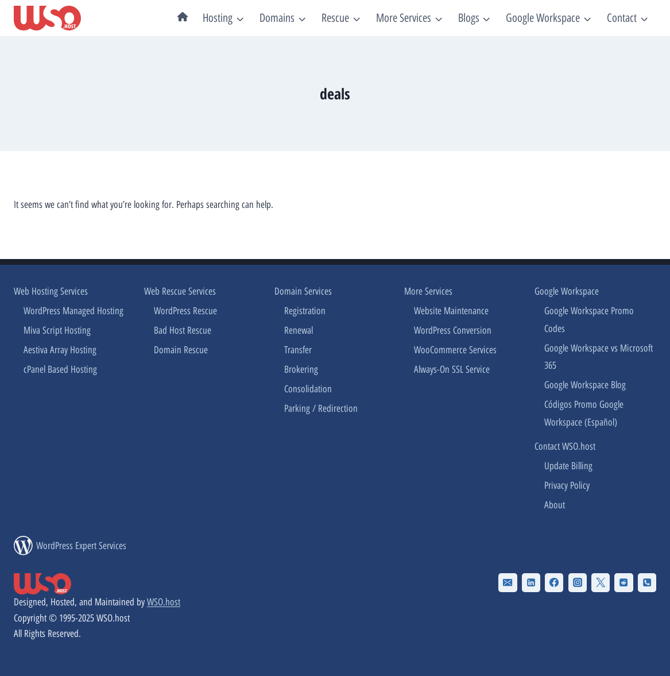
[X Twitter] (600, 582)
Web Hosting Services (51, 291)
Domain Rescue (181, 350)
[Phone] (647, 582)
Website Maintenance (451, 310)
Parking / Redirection (321, 408)
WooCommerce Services (455, 350)
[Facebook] (554, 582)
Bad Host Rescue (182, 330)
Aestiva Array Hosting (60, 350)
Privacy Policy (567, 485)
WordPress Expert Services (81, 545)
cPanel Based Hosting (60, 369)
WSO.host (163, 602)
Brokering (301, 369)
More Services (428, 291)
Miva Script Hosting (57, 330)
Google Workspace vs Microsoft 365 (598, 357)
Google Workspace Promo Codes (589, 319)
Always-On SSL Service (452, 369)
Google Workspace (567, 291)
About (554, 505)
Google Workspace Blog (585, 385)
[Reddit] (623, 582)
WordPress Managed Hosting (73, 310)
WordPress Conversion (452, 330)
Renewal (298, 330)
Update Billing (568, 466)
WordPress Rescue (185, 310)
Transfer (298, 350)
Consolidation (308, 389)
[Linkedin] (531, 582)
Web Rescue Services (180, 291)
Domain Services (303, 291)
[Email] (507, 582)
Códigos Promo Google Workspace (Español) (583, 413)
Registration (305, 310)
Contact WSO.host (565, 446)
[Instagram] (577, 582)
